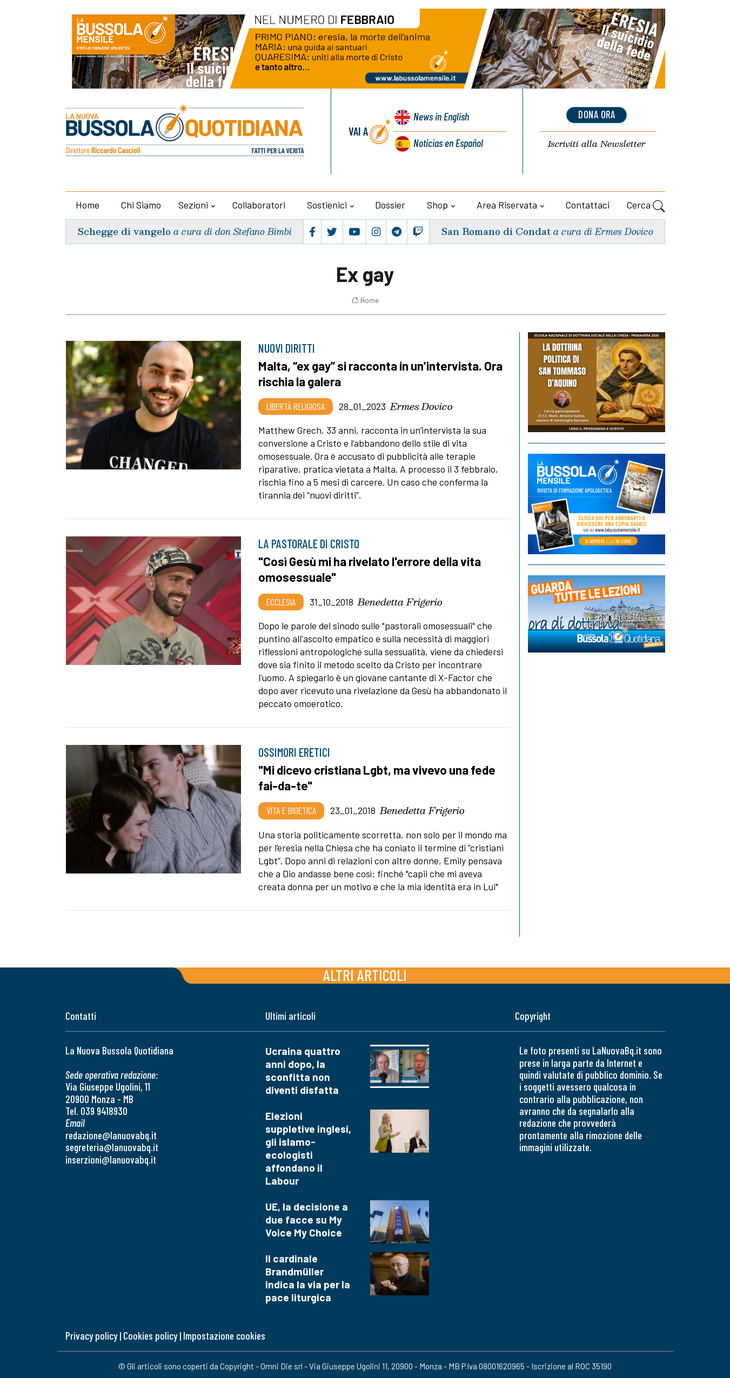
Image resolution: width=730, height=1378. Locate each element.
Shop (437, 205)
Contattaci (588, 205)
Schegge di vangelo (124, 231)
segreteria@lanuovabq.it (111, 1145)
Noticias (447, 142)
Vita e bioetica (291, 808)
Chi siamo (141, 205)
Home (87, 205)
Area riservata (507, 205)
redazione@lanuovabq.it (111, 1132)
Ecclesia (281, 600)
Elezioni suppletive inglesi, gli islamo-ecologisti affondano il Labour (308, 1146)
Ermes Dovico (421, 405)
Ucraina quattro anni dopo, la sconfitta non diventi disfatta (302, 1068)
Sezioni (193, 205)
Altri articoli (365, 972)
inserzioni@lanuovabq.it (110, 1157)
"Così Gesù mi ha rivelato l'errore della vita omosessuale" (371, 568)
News (440, 117)
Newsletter (596, 144)
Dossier (390, 205)
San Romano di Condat (494, 231)
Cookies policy (150, 1333)
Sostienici (327, 205)
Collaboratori (258, 205)
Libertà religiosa (295, 405)
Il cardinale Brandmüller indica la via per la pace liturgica (307, 1275)
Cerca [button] (646, 206)
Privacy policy (91, 1333)
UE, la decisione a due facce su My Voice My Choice (306, 1217)
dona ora (596, 115)
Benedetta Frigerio (400, 600)
